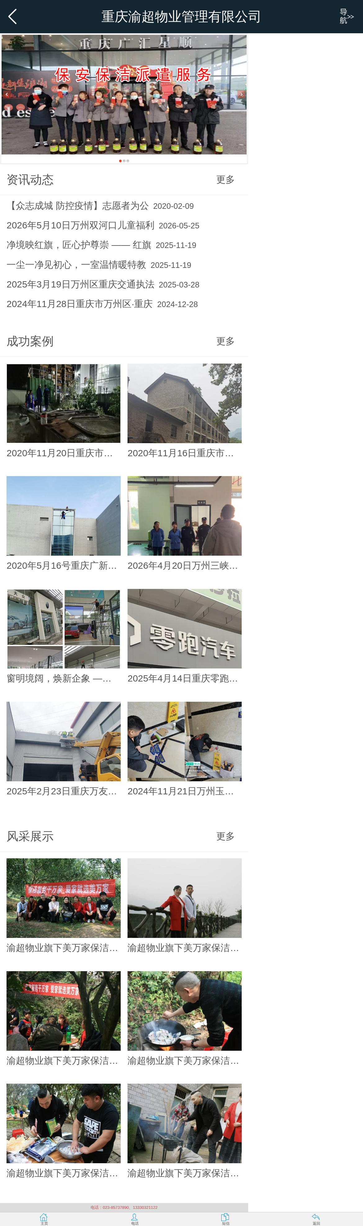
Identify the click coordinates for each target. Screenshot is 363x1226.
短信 (226, 1223)
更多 (225, 179)
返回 (316, 1223)
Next (241, 94)
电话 (135, 1223)
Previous (7, 94)
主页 (44, 1223)
